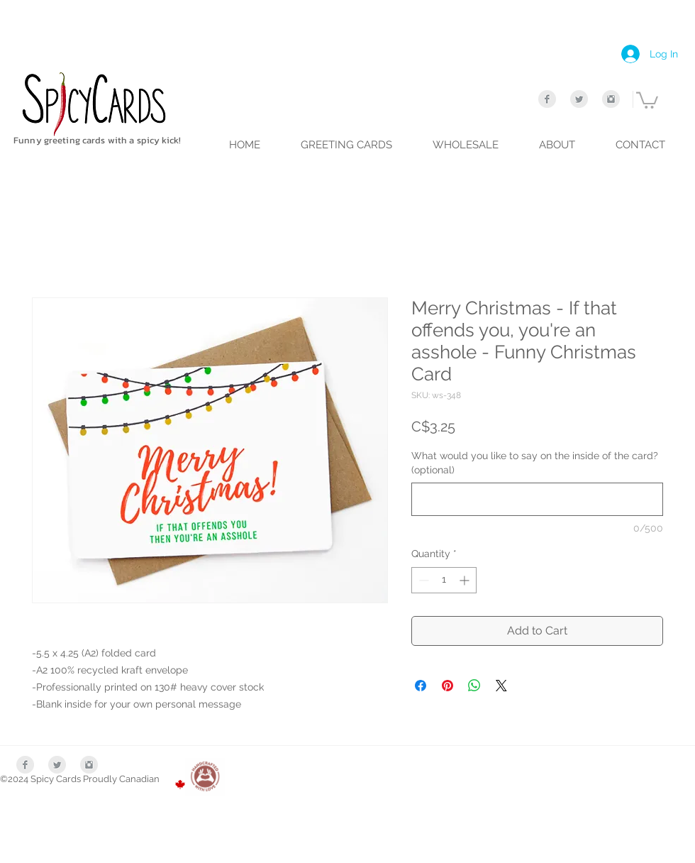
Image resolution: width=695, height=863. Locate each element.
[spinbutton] (444, 580)
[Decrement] (422, 580)
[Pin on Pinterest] (447, 685)
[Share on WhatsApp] (474, 685)
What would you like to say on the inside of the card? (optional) (534, 463)
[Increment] (465, 580)
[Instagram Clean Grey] (611, 99)
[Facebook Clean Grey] (547, 99)
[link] (647, 99)
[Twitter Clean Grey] (579, 99)
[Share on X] (501, 685)
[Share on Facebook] (420, 685)
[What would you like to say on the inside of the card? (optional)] (537, 499)
